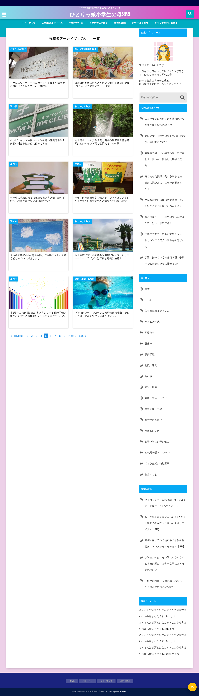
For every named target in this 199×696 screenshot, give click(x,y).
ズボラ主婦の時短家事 (166, 23)
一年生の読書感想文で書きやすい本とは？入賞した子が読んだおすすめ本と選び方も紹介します (102, 200)
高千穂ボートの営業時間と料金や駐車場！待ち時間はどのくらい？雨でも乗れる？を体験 (102, 142)
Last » (83, 336)
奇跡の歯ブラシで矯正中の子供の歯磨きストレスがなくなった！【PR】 (165, 543)
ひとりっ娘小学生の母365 (100, 14)
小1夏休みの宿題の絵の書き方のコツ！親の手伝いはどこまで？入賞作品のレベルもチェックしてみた (38, 316)
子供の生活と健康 (98, 23)
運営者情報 (125, 681)
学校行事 (150, 332)
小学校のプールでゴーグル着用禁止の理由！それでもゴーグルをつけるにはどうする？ (102, 315)
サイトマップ (28, 23)
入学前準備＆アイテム (157, 311)
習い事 (148, 376)
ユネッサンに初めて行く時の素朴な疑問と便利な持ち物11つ (164, 121)
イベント (150, 300)
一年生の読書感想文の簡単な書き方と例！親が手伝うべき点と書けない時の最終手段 (37, 200)
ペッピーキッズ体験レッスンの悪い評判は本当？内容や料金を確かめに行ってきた (37, 142)
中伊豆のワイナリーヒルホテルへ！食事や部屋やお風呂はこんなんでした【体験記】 (37, 84)
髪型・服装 (151, 387)
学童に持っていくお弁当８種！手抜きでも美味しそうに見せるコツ (164, 260)
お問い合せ (88, 681)
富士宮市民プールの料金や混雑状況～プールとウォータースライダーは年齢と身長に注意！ (102, 257)
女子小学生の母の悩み (157, 441)
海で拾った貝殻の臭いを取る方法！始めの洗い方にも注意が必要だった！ (164, 182)
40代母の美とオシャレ (157, 452)
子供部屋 (150, 354)
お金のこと (151, 474)
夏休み (148, 343)
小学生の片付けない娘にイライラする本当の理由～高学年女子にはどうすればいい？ (164, 563)
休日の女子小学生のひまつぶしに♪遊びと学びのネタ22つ (165, 139)
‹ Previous (17, 336)
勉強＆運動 (120, 23)
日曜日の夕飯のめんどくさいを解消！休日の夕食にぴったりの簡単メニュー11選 (102, 84)
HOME (72, 681)
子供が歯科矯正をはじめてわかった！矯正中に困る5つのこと (163, 583)
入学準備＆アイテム (52, 23)
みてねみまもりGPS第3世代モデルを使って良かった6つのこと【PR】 (165, 502)
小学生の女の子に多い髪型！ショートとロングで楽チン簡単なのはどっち (164, 240)
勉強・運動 (151, 365)
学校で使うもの (153, 409)
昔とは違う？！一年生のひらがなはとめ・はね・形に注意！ (164, 220)
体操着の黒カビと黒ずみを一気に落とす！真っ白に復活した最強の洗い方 (164, 159)
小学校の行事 (76, 23)
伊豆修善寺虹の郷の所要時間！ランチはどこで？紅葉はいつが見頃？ (164, 202)
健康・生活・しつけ (156, 398)
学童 (147, 289)
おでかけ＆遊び (140, 23)
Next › (72, 336)
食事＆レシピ (152, 430)
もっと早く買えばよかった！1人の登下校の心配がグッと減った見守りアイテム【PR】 (165, 523)
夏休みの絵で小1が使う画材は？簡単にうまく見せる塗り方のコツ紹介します (38, 257)
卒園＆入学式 (152, 321)
